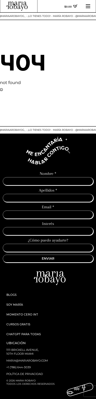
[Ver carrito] (70, 6)
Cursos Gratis (18, 324)
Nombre (48, 173)
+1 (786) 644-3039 (18, 367)
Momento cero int (22, 314)
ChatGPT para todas (23, 334)
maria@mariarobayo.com (27, 360)
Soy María (14, 304)
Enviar (48, 258)
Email (48, 207)
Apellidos (48, 190)
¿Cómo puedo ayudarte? (48, 240)
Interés (48, 223)
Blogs (11, 295)
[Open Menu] (88, 6)
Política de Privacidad (24, 374)
